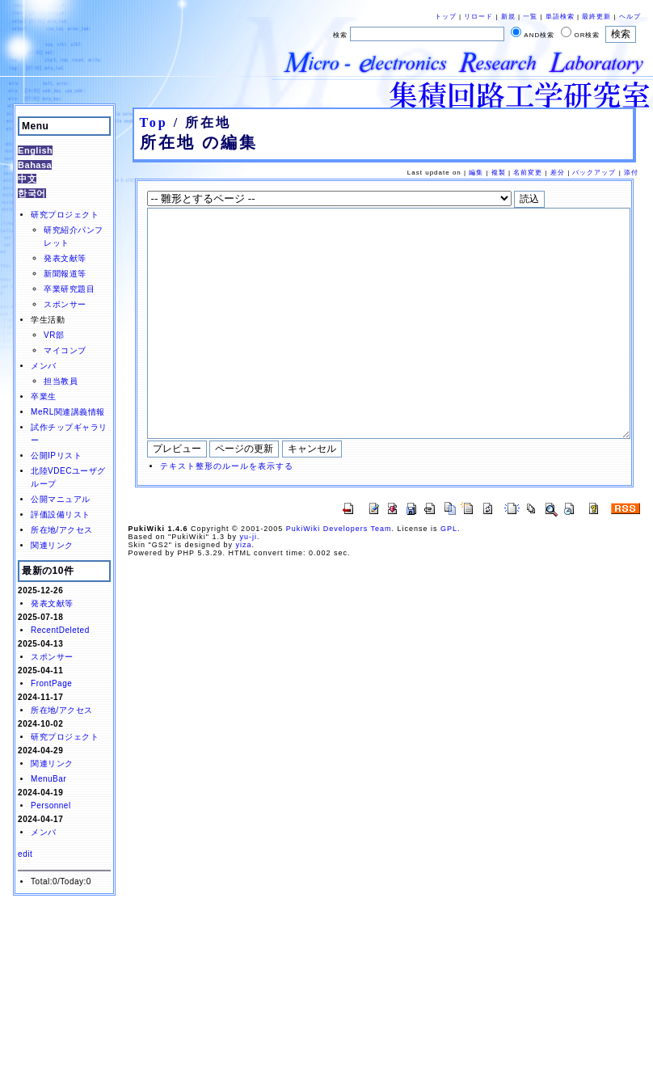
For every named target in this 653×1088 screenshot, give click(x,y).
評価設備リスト (61, 514)
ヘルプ (630, 16)
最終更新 (596, 16)
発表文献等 (65, 258)
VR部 (54, 335)
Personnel (51, 805)
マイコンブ (65, 350)
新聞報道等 (65, 273)
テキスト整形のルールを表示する (226, 514)
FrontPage (51, 683)
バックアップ (594, 172)
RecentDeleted (60, 630)
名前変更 (527, 172)
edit (25, 854)
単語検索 (560, 16)
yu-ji (248, 585)
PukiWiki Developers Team (339, 577)
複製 (498, 172)
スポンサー (65, 304)
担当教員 (61, 381)
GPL (448, 577)
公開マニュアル (61, 499)
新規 (508, 16)
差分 (557, 172)
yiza (243, 593)
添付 (631, 172)
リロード (478, 16)
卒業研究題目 (69, 289)
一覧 (530, 16)
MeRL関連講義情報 (68, 411)
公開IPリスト (56, 455)
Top (154, 122)
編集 (476, 172)
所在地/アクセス (62, 529)
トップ (446, 16)
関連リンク (52, 545)
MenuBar (48, 778)
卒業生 (44, 396)
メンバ (44, 365)
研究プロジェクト (65, 214)
